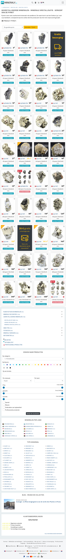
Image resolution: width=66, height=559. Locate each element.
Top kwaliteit (8, 342)
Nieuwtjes (7, 340)
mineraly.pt (32, 553)
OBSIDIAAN (50, 472)
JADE (6, 465)
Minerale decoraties (11, 314)
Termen (5, 541)
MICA (6, 472)
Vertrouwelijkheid (28, 541)
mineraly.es (54, 551)
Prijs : (4, 385)
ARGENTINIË (30, 424)
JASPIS (28, 465)
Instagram (28, 546)
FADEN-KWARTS (52, 457)
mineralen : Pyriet (31, 27)
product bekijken (8, 55)
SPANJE (50, 426)
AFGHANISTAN (9, 424)
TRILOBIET (8, 486)
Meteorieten (8, 335)
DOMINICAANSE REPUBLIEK (34, 426)
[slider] (4, 388)
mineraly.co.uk (19, 551)
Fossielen (8, 330)
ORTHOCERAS (8, 474)
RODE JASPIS (51, 477)
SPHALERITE (29, 484)
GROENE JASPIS (9, 462)
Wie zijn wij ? (37, 541)
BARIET (7, 453)
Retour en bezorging (48, 541)
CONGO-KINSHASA (10, 426)
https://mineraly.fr (33, 547)
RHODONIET (29, 477)
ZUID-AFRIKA (30, 435)
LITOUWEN (29, 428)
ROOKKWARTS (9, 479)
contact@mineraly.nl (52, 546)
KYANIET (28, 467)
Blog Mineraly (11, 546)
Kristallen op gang (11, 320)
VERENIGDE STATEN (10, 435)
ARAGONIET (29, 450)
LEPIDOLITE (29, 469)
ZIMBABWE (51, 435)
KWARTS (7, 467)
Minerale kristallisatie (12, 324)
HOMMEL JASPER (52, 462)
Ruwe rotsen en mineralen (13, 312)
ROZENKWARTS (52, 479)
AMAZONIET (29, 446)
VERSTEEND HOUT (10, 488)
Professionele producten (12, 345)
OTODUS (28, 474)
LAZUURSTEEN (9, 469)
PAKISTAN (7, 433)
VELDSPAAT (50, 486)
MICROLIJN (29, 472)
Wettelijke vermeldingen (15, 541)
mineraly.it (44, 551)
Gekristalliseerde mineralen (14, 317)
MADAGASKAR (9, 431)
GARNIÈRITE (29, 460)
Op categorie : (6, 356)
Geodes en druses (10, 322)
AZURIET (50, 450)
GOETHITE (50, 460)
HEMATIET (29, 462)
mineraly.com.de (32, 551)
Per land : (37, 378)
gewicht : (5, 391)
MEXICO (29, 431)
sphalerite (6, 48)
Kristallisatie (23, 7)
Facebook (20, 546)
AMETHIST (8, 448)
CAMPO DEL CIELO (52, 453)
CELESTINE (8, 455)
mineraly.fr (8, 551)
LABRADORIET (52, 467)
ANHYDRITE (51, 448)
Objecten (7, 328)
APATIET (7, 450)
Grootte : (5, 396)
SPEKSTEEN (8, 484)
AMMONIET (29, 448)
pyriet (38, 103)
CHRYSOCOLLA (30, 455)
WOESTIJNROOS (30, 488)
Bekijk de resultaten (33, 413)
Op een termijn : (7, 371)
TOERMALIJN (51, 484)
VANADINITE (29, 486)
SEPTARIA (7, 481)
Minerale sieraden (10, 333)
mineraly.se (42, 553)
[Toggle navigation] (63, 3)
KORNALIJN (50, 465)
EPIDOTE (28, 457)
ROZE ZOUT (29, 479)
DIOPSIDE (50, 455)
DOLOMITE (8, 457)
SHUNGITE (29, 481)
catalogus (6, 7)
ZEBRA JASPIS (51, 488)
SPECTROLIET (51, 481)
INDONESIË (8, 428)
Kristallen (14, 7)
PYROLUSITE (8, 477)
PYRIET (49, 474)
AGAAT (7, 446)
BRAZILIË (50, 424)
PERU (49, 431)
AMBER (50, 446)
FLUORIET (7, 460)
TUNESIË (50, 433)
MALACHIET (51, 469)
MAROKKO (51, 428)
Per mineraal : (7, 378)
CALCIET (28, 453)
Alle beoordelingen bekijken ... (54, 533)
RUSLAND (29, 433)
